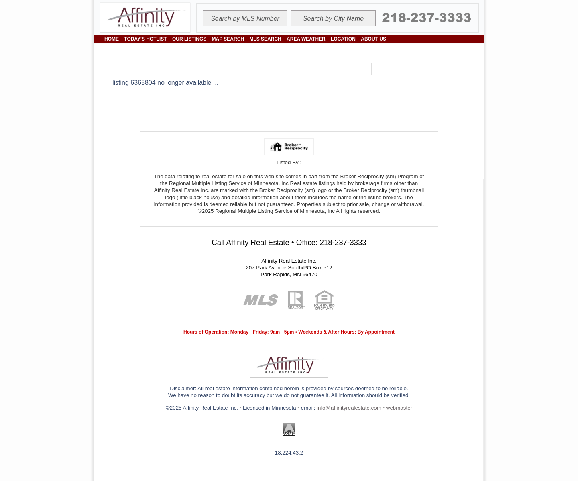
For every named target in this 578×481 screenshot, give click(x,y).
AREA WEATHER (306, 39)
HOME (111, 39)
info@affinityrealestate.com (349, 408)
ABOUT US (373, 39)
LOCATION (343, 39)
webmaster (399, 408)
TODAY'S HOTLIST (145, 39)
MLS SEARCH (265, 39)
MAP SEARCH (228, 39)
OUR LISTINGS (189, 39)
